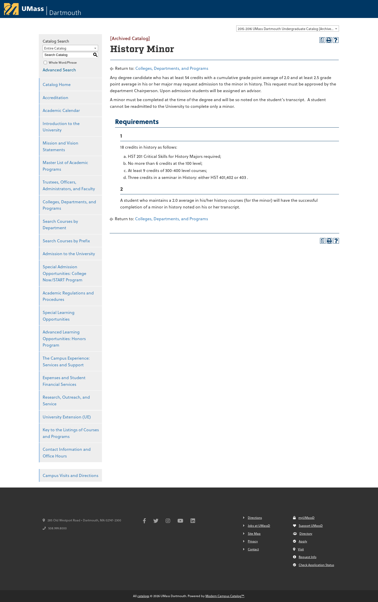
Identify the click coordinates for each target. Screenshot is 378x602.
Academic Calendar (61, 110)
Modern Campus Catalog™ (224, 596)
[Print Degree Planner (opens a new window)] (322, 40)
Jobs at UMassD (259, 525)
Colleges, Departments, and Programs (69, 205)
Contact (253, 549)
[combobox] (287, 28)
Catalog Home (57, 84)
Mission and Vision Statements (60, 146)
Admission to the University (69, 253)
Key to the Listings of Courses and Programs (71, 433)
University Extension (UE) (67, 417)
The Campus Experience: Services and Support (66, 361)
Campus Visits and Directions (70, 475)
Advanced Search (59, 70)
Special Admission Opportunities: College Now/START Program (64, 273)
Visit (298, 549)
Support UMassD (308, 525)
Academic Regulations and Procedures (68, 296)
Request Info (304, 557)
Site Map (254, 533)
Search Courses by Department (60, 224)
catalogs (143, 596)
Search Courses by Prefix (66, 241)
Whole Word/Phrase (63, 62)
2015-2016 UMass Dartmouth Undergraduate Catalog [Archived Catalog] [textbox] (288, 28)
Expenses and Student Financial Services (64, 381)
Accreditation (55, 97)
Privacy (253, 541)
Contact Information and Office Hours (67, 452)
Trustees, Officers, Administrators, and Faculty (69, 185)
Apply (300, 541)
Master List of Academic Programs (65, 165)
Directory (302, 533)
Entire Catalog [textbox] (55, 48)
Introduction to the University (61, 126)
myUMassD (304, 517)
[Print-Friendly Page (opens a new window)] (329, 40)
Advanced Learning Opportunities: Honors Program (64, 338)
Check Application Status (313, 564)
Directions (255, 517)
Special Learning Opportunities (58, 315)
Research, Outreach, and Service (66, 400)
